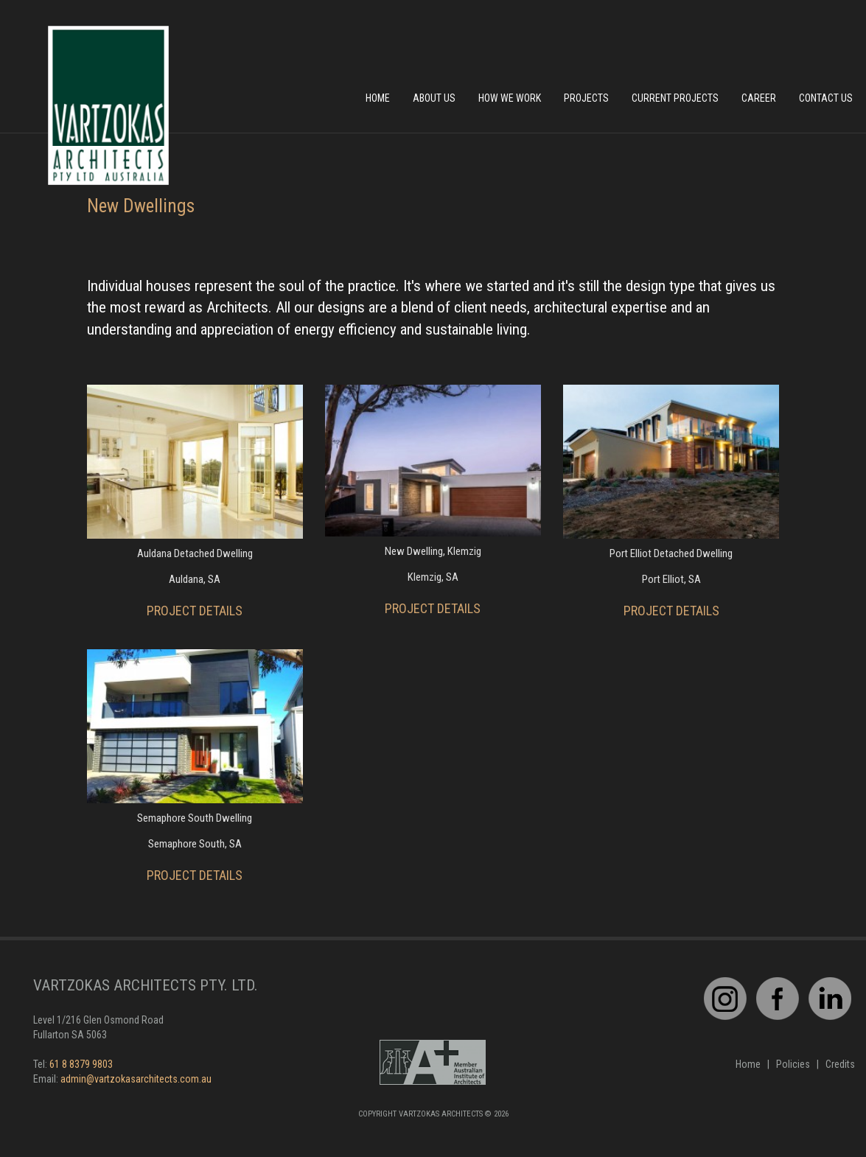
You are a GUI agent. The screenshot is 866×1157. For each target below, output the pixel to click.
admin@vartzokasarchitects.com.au (136, 1079)
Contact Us (826, 98)
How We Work (509, 98)
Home (378, 98)
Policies (793, 1064)
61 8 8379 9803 (81, 1064)
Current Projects (675, 98)
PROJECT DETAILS (194, 610)
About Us (434, 98)
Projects (586, 98)
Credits (840, 1064)
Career (758, 98)
